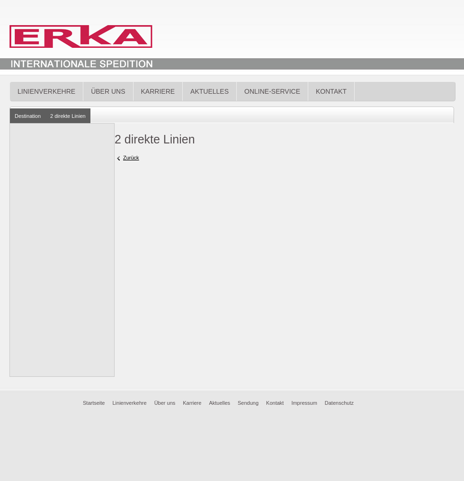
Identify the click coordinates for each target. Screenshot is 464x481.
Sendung (248, 403)
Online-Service (272, 91)
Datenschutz (339, 403)
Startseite (94, 403)
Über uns (108, 91)
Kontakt (331, 91)
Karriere (158, 91)
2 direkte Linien (68, 116)
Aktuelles (209, 91)
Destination (28, 116)
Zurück (131, 157)
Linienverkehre (46, 91)
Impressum (304, 403)
